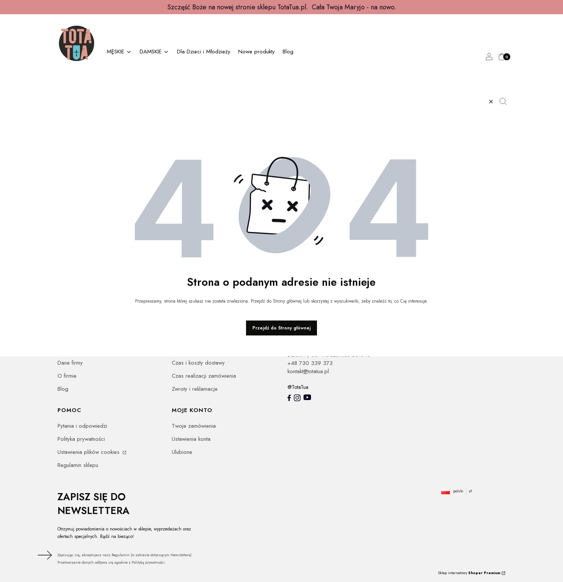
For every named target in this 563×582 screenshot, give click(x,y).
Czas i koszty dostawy (198, 363)
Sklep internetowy (469, 573)
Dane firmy (70, 363)
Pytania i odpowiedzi (82, 426)
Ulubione (182, 452)
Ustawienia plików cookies (89, 452)
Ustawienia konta (191, 439)
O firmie (67, 376)
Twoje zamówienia (194, 426)
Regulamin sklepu (77, 465)
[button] (506, 101)
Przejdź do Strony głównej (281, 328)
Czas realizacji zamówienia (204, 376)
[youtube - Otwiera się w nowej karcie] (307, 397)
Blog (62, 389)
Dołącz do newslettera (43, 555)
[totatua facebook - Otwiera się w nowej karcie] (289, 397)
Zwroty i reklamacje (195, 389)
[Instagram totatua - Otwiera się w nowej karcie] (297, 397)
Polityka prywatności (81, 439)
